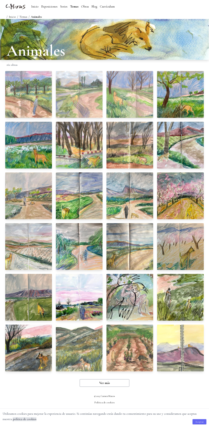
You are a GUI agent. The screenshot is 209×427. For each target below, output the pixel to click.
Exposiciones (49, 7)
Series (63, 7)
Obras (85, 7)
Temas (74, 7)
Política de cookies (104, 402)
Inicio (35, 7)
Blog (94, 7)
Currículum (107, 7)
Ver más (104, 383)
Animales (36, 16)
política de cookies (24, 419)
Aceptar (199, 421)
